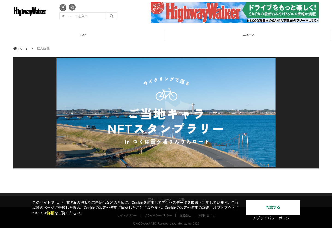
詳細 (50, 213)
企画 (181, 195)
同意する (273, 207)
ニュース (249, 34)
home (20, 48)
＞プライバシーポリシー (273, 218)
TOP (83, 34)
